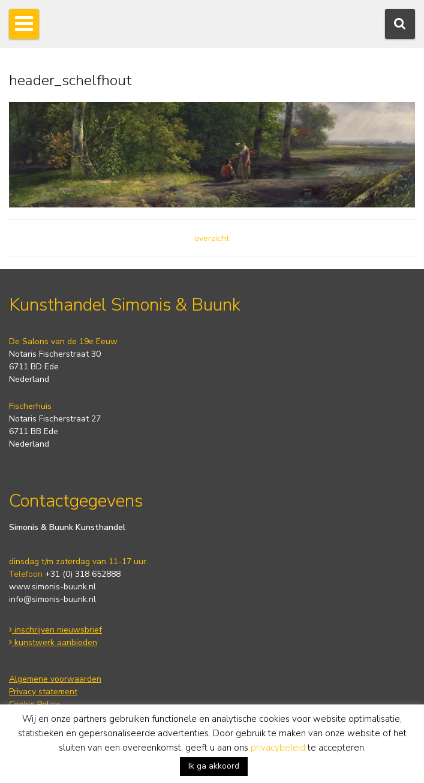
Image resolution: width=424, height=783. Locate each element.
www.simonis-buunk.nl (52, 586)
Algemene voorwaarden (55, 679)
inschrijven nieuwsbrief (55, 630)
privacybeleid (278, 748)
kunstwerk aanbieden (53, 642)
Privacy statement (43, 691)
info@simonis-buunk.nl (52, 599)
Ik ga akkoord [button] (213, 766)
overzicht (211, 238)
